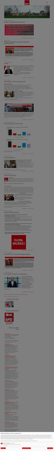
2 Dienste (5, 445)
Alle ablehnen (3, 448)
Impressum (35, 440)
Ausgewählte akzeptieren (26, 448)
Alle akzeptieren (50, 448)
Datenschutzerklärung (19, 440)
